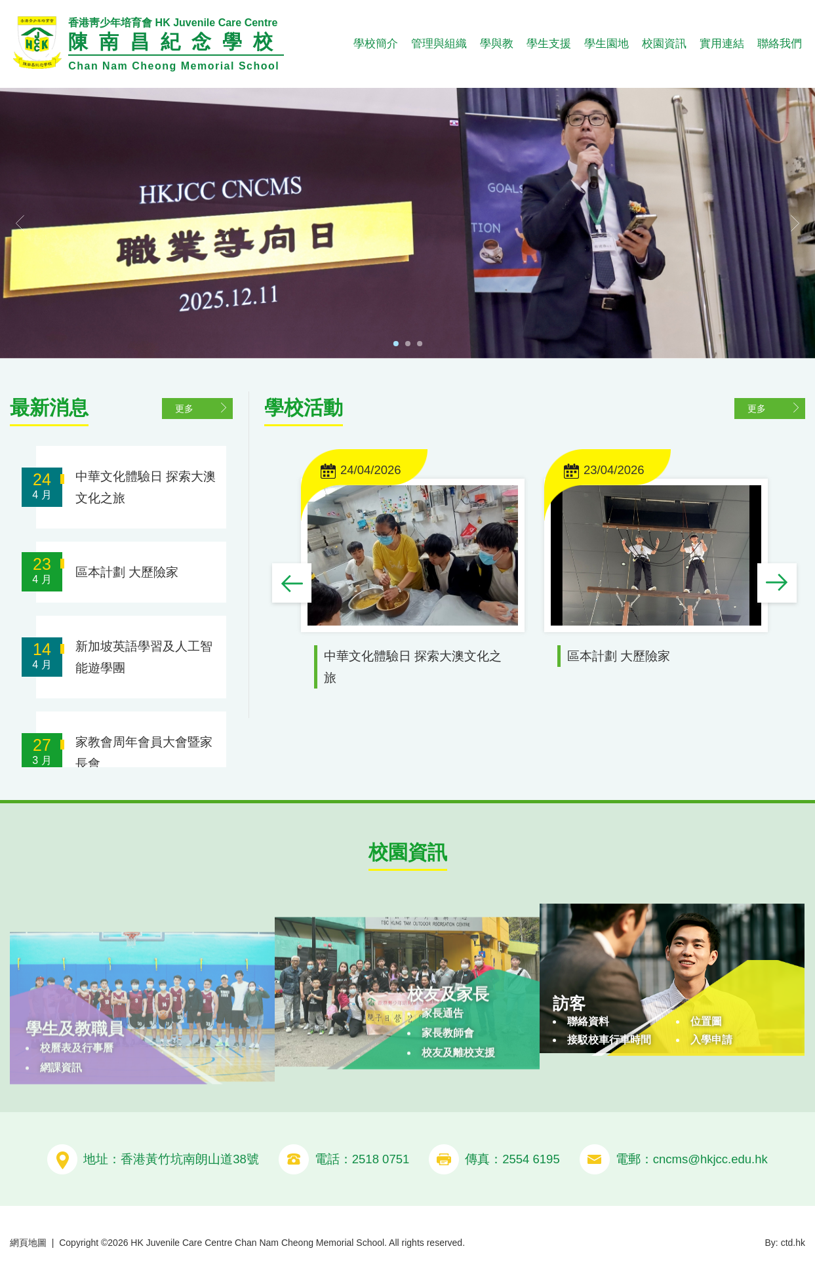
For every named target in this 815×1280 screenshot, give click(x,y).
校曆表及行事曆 (76, 1081)
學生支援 (549, 43)
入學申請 (711, 1086)
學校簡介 (375, 43)
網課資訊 (61, 1101)
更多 (184, 408)
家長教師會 (448, 1079)
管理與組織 (439, 43)
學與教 (496, 43)
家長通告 (443, 1059)
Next (777, 584)
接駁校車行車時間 (609, 1086)
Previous (292, 584)
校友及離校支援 (458, 1098)
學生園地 (606, 43)
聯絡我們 (779, 43)
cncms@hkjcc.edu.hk (710, 1159)
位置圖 (706, 1067)
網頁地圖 (28, 1242)
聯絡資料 (588, 1067)
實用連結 (722, 43)
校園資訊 (664, 43)
